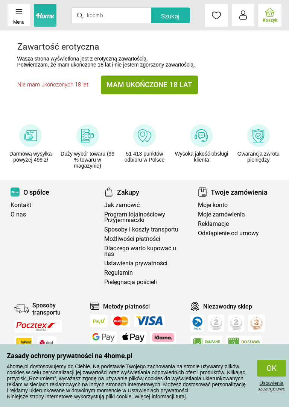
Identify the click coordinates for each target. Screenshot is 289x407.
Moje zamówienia (221, 214)
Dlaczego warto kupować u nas (140, 251)
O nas (18, 214)
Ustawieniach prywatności (158, 390)
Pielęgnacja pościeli (130, 282)
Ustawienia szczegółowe (271, 386)
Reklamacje (213, 224)
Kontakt (21, 205)
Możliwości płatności (132, 239)
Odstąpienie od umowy (228, 233)
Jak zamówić (122, 205)
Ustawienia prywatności (135, 263)
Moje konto (213, 205)
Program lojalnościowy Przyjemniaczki (134, 217)
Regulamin (118, 272)
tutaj (181, 396)
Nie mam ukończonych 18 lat (52, 84)
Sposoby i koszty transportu (141, 229)
